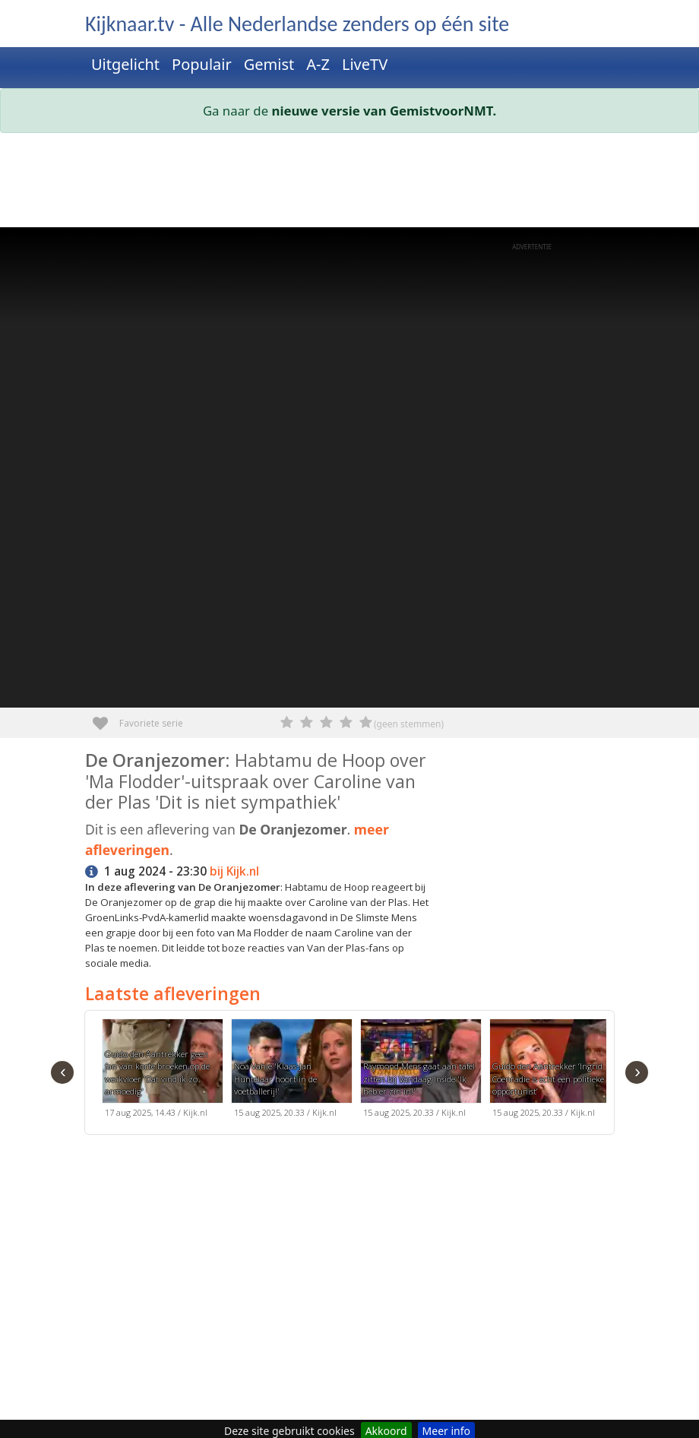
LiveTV (364, 64)
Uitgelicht (125, 64)
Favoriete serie (106, 717)
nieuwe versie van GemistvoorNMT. (384, 110)
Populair (202, 64)
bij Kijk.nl (234, 871)
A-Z (318, 64)
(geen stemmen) (409, 723)
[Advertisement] (349, 183)
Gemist (269, 64)
